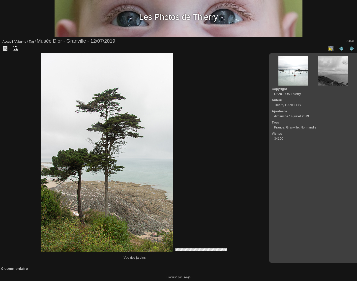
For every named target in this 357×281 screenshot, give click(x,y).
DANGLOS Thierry (287, 94)
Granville (292, 127)
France (279, 127)
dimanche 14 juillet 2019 (291, 116)
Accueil (7, 41)
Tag (31, 41)
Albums (20, 41)
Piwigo (186, 277)
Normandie (308, 127)
